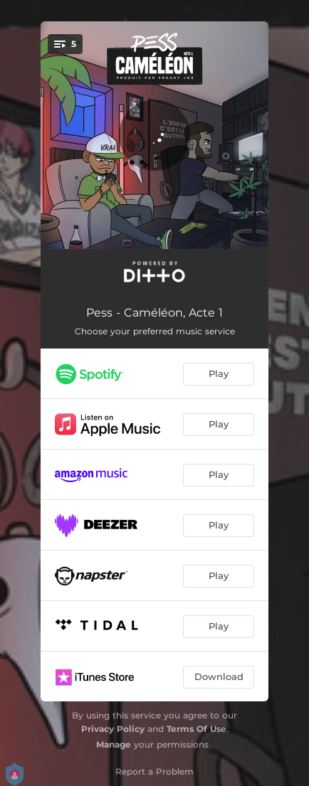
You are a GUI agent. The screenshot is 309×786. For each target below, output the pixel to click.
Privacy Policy (113, 728)
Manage (113, 744)
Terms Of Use (196, 728)
